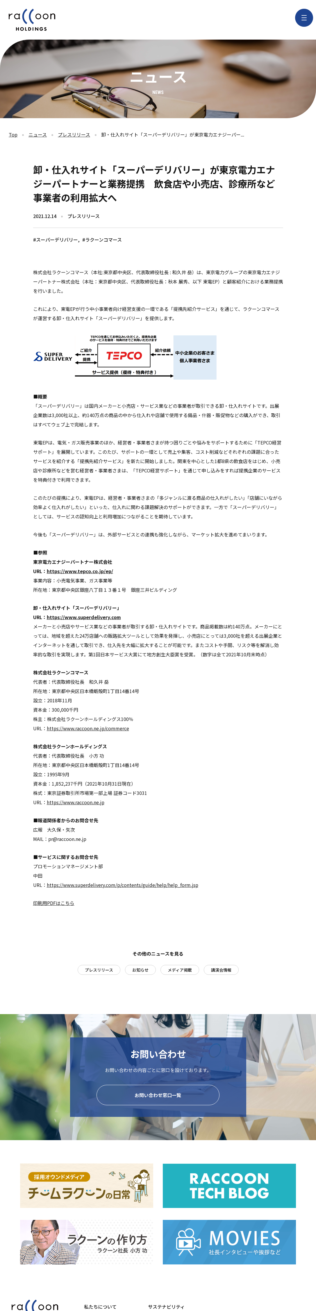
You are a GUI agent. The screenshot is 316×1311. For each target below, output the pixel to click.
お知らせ (140, 970)
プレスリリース (74, 134)
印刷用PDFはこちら (53, 902)
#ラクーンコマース (102, 239)
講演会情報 (221, 970)
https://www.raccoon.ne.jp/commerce (88, 728)
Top (13, 134)
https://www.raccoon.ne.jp (75, 802)
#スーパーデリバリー (55, 239)
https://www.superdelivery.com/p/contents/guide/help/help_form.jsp (122, 884)
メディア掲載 (180, 970)
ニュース (37, 134)
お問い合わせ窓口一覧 (158, 1096)
